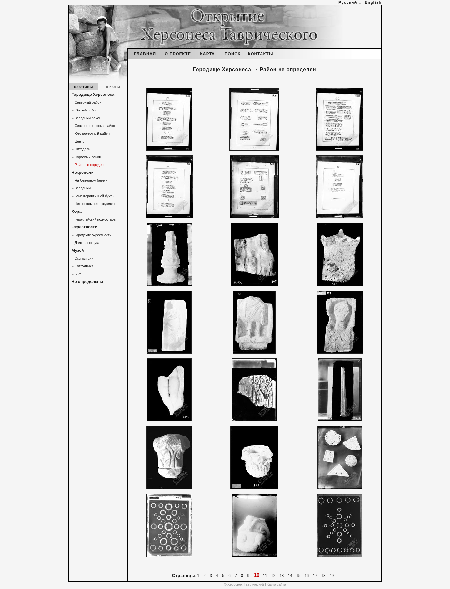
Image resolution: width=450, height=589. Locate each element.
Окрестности (84, 227)
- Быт (76, 274)
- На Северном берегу (90, 180)
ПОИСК (232, 53)
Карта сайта (276, 584)
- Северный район (87, 102)
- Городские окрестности (92, 235)
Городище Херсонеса (93, 94)
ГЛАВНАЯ (145, 53)
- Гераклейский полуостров (94, 219)
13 (281, 575)
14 (290, 575)
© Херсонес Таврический (244, 584)
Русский (347, 2)
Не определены (87, 281)
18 (323, 575)
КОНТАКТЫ (260, 53)
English (373, 2)
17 (315, 575)
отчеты (113, 86)
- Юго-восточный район (91, 133)
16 (307, 575)
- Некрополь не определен (93, 204)
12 (273, 575)
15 (298, 575)
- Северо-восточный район (93, 126)
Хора (77, 211)
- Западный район (86, 118)
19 (332, 575)
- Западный (81, 188)
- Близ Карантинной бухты (93, 196)
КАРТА (207, 53)
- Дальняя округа (85, 243)
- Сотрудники (82, 266)
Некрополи (83, 172)
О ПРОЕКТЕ (178, 53)
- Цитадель (81, 149)
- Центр (78, 141)
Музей (78, 250)
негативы (83, 87)
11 (265, 575)
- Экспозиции (82, 258)
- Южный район (84, 110)
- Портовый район (86, 157)
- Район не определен (89, 165)
